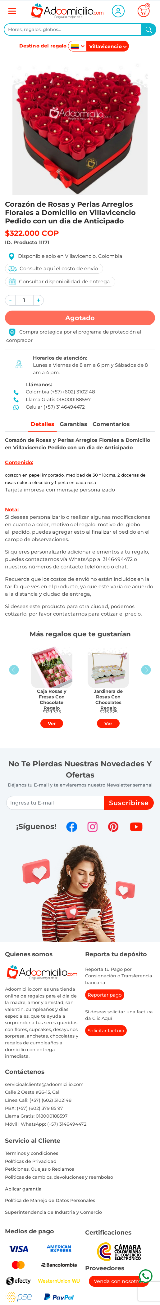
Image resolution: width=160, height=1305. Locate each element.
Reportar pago (105, 995)
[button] (10, 300)
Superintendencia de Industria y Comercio (53, 1212)
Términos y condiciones (31, 1153)
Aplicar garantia (23, 1189)
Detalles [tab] (42, 424)
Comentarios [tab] (111, 424)
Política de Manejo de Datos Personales (50, 1200)
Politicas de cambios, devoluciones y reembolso (59, 1177)
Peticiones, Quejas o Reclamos (39, 1169)
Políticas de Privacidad (31, 1161)
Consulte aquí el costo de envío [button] (53, 268)
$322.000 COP (32, 233)
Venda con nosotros (119, 1281)
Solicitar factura (106, 1031)
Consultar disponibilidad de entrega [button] (59, 281)
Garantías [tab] (73, 424)
